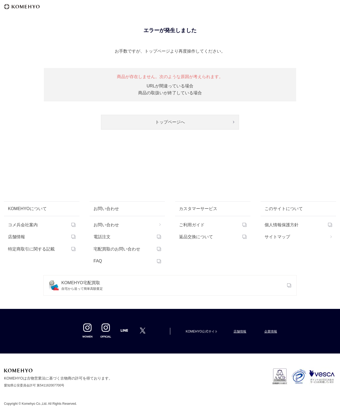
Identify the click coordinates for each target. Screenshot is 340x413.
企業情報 (270, 331)
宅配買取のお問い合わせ (117, 249)
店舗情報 (16, 237)
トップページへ (170, 122)
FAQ (98, 261)
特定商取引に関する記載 (31, 249)
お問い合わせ (106, 225)
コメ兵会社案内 (23, 225)
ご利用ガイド (192, 225)
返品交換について (196, 237)
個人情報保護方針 (282, 225)
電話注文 (102, 237)
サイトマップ (277, 237)
